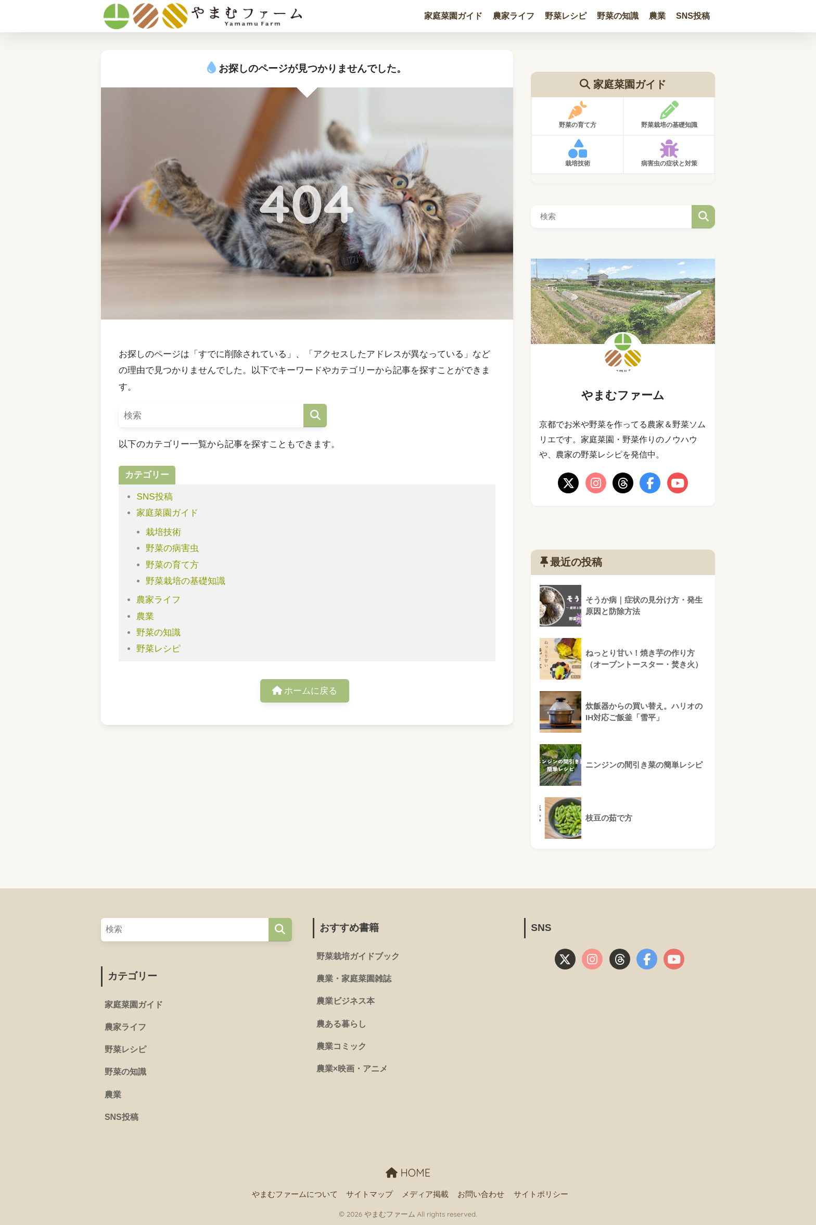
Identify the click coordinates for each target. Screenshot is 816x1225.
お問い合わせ (480, 1194)
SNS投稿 (693, 15)
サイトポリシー (541, 1194)
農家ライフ (513, 15)
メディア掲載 (425, 1194)
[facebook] (650, 482)
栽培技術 (163, 532)
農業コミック (341, 1046)
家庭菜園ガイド (453, 15)
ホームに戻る (305, 691)
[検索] (315, 415)
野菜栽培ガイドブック (358, 956)
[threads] (622, 482)
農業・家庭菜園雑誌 (353, 978)
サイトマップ (369, 1194)
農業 (657, 15)
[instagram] (595, 482)
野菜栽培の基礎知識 (185, 581)
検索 (703, 216)
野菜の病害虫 (172, 548)
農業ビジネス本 (345, 1001)
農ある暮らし (341, 1023)
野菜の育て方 (172, 565)
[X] (568, 482)
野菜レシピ (565, 15)
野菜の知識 (618, 15)
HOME (408, 1172)
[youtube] (677, 482)
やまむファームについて (295, 1194)
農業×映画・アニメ (352, 1068)
